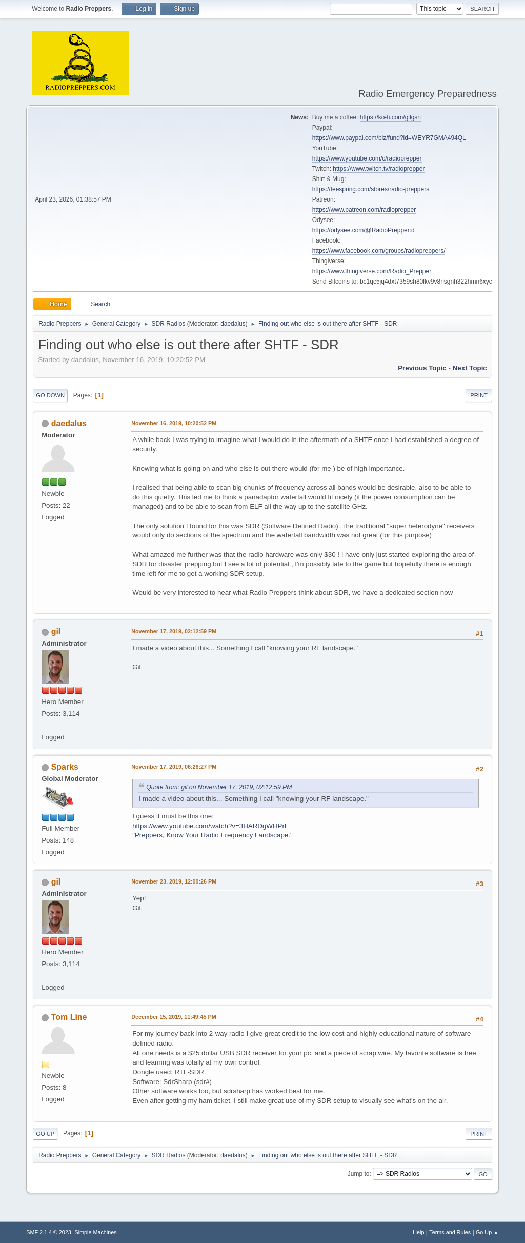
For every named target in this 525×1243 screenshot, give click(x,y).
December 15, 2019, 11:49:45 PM (173, 1017)
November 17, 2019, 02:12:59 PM (173, 631)
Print (479, 395)
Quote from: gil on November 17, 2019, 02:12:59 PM (219, 787)
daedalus (233, 323)
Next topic (470, 368)
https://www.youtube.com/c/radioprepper (367, 158)
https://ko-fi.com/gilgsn (390, 117)
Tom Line (69, 1017)
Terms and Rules (450, 1232)
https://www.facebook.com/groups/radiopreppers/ (379, 250)
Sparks (64, 767)
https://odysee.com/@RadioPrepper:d (363, 230)
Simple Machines (96, 1232)
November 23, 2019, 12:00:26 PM (173, 881)
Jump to (359, 1173)
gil (56, 631)
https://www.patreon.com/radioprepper (364, 209)
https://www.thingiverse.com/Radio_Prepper (371, 271)
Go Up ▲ (487, 1232)
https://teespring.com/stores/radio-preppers (370, 189)
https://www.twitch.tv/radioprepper (379, 168)
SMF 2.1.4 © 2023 (48, 1232)
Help (418, 1232)
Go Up (45, 1134)
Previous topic (422, 368)
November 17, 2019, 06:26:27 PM (173, 767)
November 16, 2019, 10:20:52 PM (173, 423)
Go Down (50, 395)
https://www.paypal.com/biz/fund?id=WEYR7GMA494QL (389, 138)
